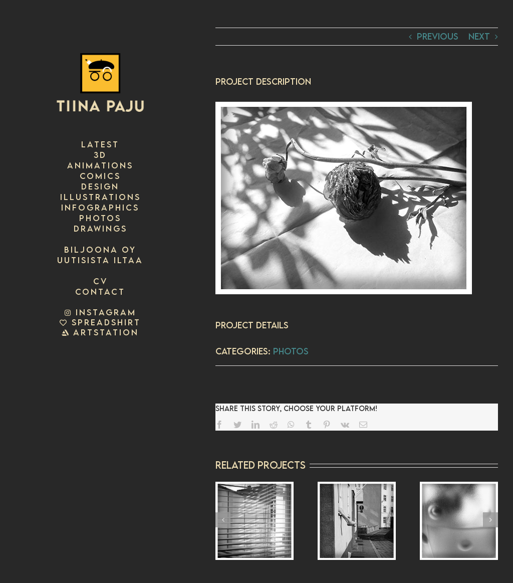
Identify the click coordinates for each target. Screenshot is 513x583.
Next (479, 36)
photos (291, 351)
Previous (437, 36)
